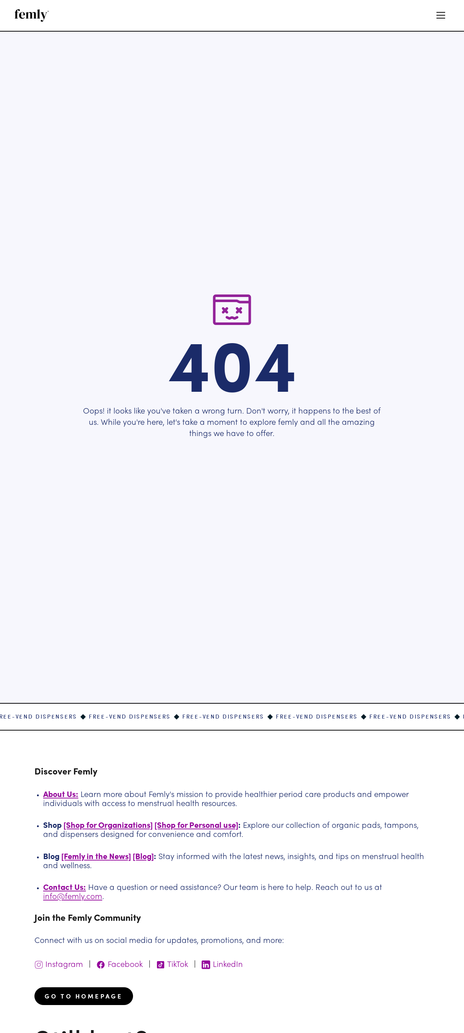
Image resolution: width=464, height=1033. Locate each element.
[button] (441, 15)
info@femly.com (72, 897)
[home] (31, 15)
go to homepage (84, 996)
